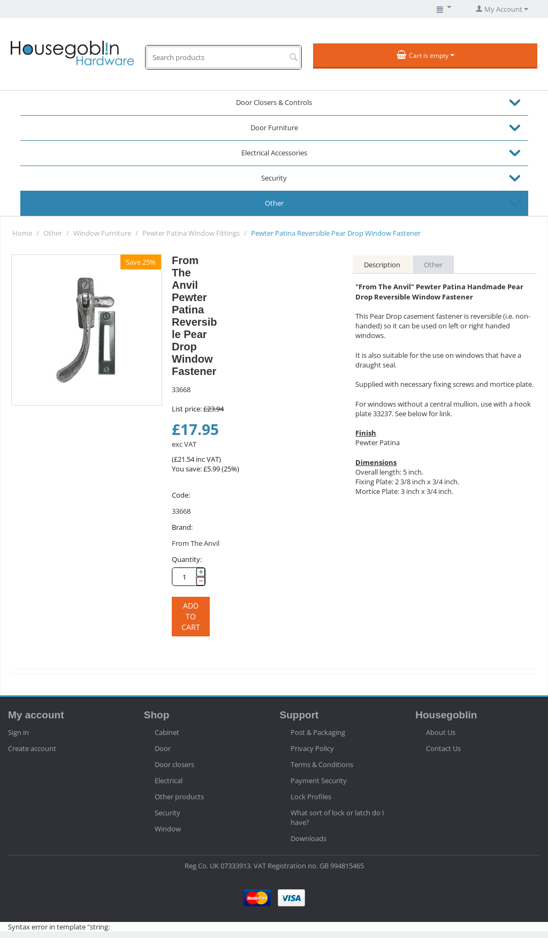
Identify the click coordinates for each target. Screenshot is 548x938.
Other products (179, 796)
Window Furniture (102, 233)
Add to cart (190, 616)
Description (382, 264)
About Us (440, 732)
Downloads (308, 838)
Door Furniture (274, 127)
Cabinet (167, 732)
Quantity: (187, 559)
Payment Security (319, 780)
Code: (181, 495)
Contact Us (443, 748)
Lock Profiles (311, 796)
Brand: (182, 527)
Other (274, 203)
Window (168, 829)
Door (163, 748)
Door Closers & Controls (274, 102)
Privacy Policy (312, 748)
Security (274, 178)
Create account (32, 748)
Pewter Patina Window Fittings (191, 233)
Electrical (168, 780)
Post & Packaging (318, 732)
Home (22, 233)
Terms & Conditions (322, 764)
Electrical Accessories (274, 152)
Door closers (174, 764)
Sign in (18, 732)
